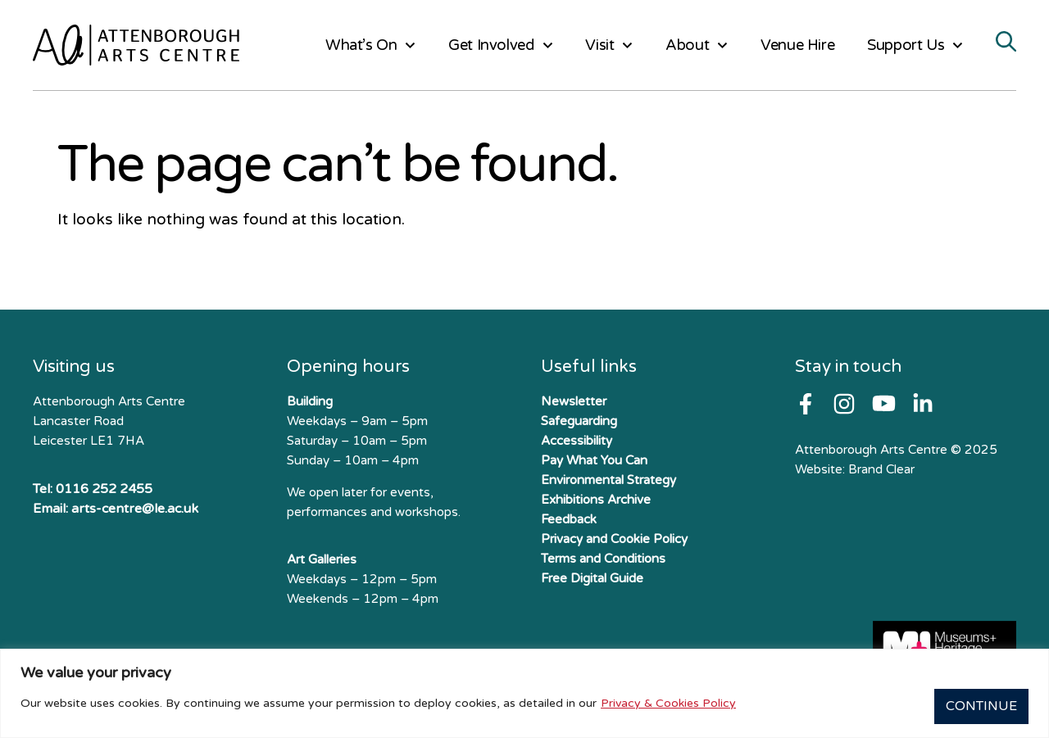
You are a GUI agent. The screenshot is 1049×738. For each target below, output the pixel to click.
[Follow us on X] (922, 403)
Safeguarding (579, 421)
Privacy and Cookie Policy (614, 539)
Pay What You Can (594, 460)
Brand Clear (881, 469)
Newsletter (573, 401)
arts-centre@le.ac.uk (134, 508)
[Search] (1006, 43)
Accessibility (576, 440)
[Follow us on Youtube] (884, 403)
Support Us (915, 45)
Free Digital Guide (592, 578)
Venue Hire (797, 45)
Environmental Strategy (608, 480)
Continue (976, 706)
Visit (609, 45)
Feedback (569, 519)
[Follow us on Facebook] (805, 403)
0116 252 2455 (104, 489)
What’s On (370, 45)
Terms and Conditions (603, 558)
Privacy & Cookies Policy (668, 706)
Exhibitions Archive (596, 499)
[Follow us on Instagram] (844, 403)
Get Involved (500, 45)
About (696, 45)
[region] (524, 696)
